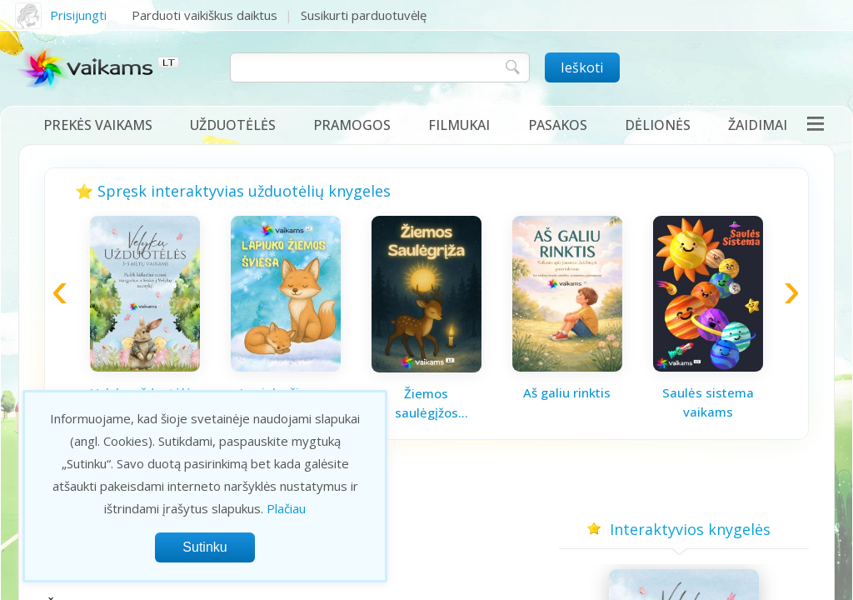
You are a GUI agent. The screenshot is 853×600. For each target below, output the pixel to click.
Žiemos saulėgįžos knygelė (426, 403)
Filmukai (459, 125)
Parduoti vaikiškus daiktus (204, 15)
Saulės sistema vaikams (708, 402)
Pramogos (352, 125)
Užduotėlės (233, 125)
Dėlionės (658, 125)
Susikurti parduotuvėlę (363, 15)
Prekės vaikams (97, 125)
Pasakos (557, 125)
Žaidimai (757, 125)
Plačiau (286, 508)
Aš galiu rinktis (567, 392)
